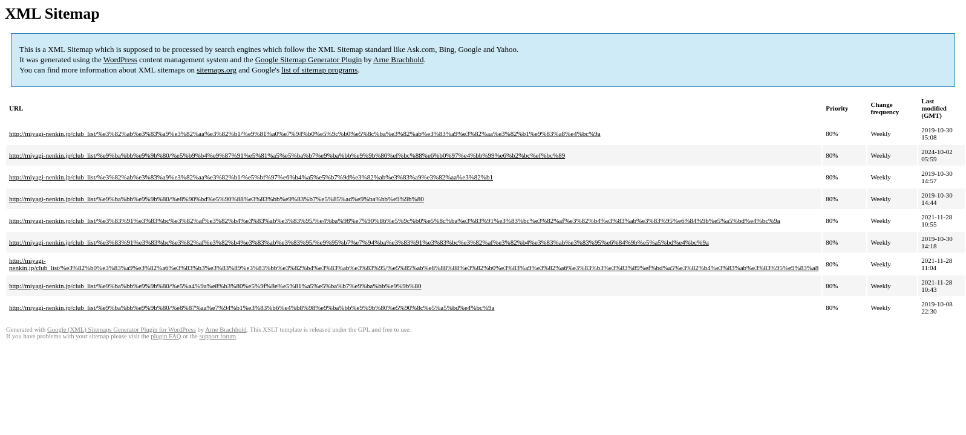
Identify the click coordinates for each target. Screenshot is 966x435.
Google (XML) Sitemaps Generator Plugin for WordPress (121, 329)
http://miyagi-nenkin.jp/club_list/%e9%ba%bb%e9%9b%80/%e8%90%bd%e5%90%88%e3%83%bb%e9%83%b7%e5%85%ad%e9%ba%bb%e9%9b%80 (216, 198)
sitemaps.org (217, 69)
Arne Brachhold (398, 59)
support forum (217, 336)
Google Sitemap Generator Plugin (308, 59)
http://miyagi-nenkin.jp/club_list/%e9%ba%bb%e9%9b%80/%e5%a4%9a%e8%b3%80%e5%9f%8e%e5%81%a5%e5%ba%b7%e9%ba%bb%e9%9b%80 (215, 285)
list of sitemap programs (319, 69)
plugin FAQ (166, 336)
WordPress (120, 59)
